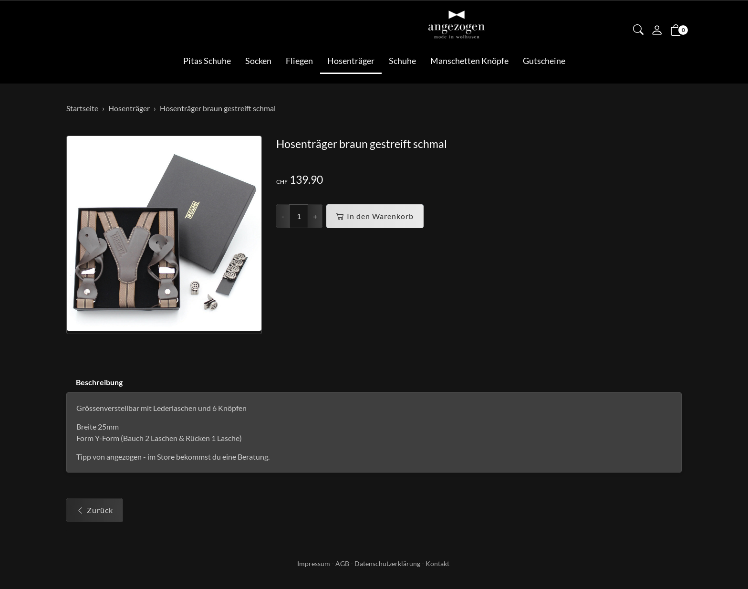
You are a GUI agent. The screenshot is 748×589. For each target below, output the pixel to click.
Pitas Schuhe (207, 60)
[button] (638, 30)
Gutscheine (544, 60)
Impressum (313, 563)
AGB (342, 563)
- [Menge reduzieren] (282, 216)
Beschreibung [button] (99, 382)
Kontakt (437, 563)
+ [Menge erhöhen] (315, 216)
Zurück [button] (94, 510)
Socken (258, 60)
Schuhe (402, 60)
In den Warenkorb (375, 216)
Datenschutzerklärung (387, 563)
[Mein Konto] (657, 31)
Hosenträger (350, 60)
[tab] (94, 382)
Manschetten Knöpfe (469, 60)
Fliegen (299, 60)
